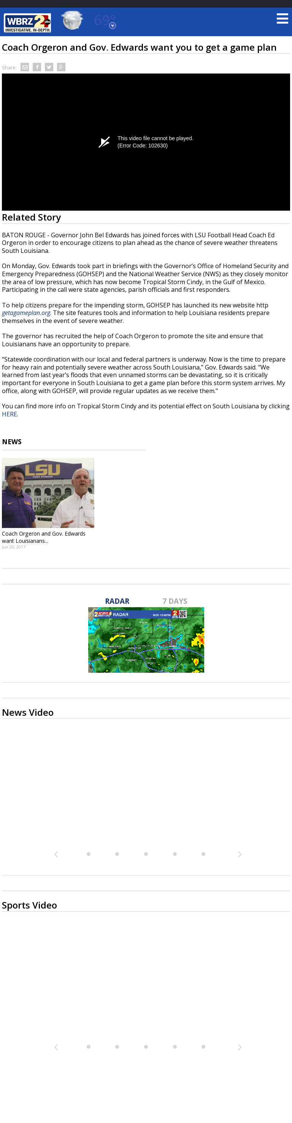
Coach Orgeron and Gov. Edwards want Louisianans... (44, 537)
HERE (9, 414)
